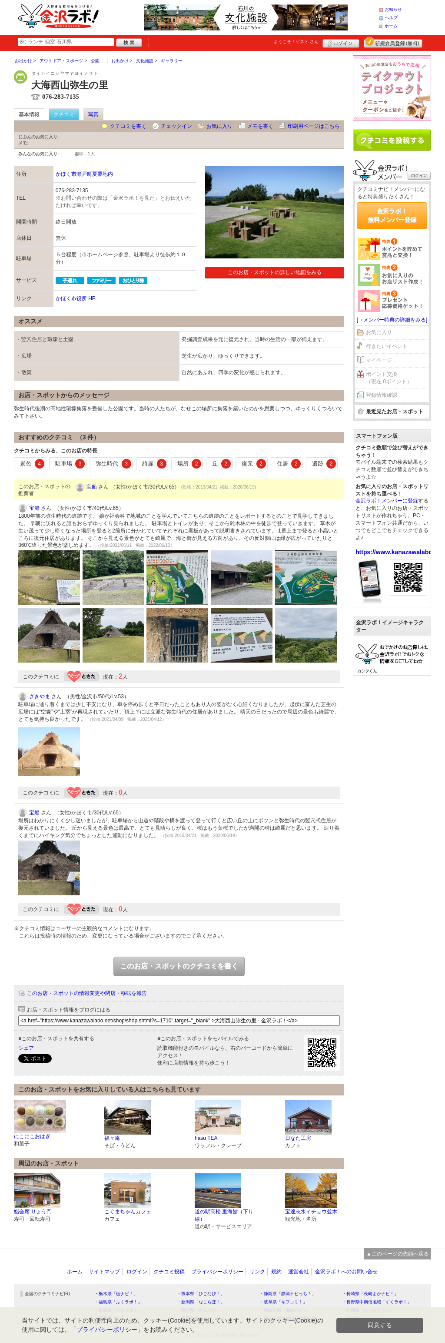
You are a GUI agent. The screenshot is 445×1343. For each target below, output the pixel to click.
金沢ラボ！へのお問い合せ (346, 1272)
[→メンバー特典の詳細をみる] (392, 320)
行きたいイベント (387, 346)
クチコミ (63, 114)
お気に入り (219, 126)
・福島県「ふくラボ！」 (118, 1301)
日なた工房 (298, 1138)
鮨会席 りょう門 (33, 1212)
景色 (32, 464)
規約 (276, 1272)
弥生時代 (113, 464)
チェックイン (176, 126)
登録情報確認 (381, 395)
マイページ (379, 360)
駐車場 (70, 464)
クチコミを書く (128, 126)
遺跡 (324, 464)
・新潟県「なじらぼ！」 (201, 1301)
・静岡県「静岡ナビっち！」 (287, 1293)
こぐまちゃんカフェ (127, 1212)
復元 (254, 464)
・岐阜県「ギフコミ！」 (283, 1301)
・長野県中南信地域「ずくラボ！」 (377, 1301)
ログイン (340, 42)
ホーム (391, 25)
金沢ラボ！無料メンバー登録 (392, 215)
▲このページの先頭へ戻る (397, 1254)
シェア (26, 1048)
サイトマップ (104, 1272)
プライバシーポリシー (217, 1272)
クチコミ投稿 (169, 1272)
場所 (189, 464)
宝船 (91, 487)
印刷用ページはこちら (314, 126)
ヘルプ (391, 17)
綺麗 (154, 464)
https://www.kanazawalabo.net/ (400, 552)
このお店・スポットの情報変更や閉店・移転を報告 (87, 993)
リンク (257, 1272)
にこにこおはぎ (32, 1136)
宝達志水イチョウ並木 (311, 1212)
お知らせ (393, 9)
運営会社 (298, 1272)
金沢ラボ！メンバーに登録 (386, 501)
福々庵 (112, 1138)
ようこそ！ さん (296, 41)
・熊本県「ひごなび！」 (201, 1293)
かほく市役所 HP (76, 298)
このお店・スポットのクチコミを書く (179, 966)
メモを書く (260, 126)
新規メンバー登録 (393, 42)
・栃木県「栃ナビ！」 (116, 1293)
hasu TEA (206, 1138)
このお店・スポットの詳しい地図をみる (275, 272)
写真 (93, 114)
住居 (289, 464)
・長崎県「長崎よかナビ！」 (370, 1293)
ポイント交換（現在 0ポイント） (389, 378)
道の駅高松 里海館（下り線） (224, 1215)
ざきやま (39, 696)
